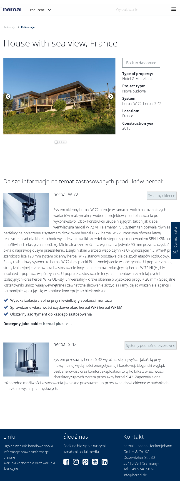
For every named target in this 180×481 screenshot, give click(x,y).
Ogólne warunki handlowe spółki (28, 446)
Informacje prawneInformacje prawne (26, 454)
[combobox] (140, 9)
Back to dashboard (141, 62)
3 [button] (59, 142)
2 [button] (57, 142)
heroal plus (53, 323)
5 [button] (64, 142)
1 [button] (55, 142)
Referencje (9, 27)
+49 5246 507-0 (142, 469)
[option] (59, 96)
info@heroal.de (135, 475)
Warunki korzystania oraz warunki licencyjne (29, 466)
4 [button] (61, 142)
